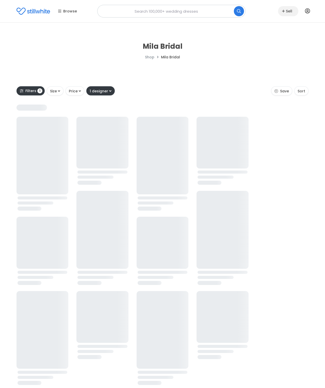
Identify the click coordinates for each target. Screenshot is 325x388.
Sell (287, 11)
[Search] (239, 11)
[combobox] (171, 11)
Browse (67, 11)
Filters (31, 90)
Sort (301, 91)
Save (281, 91)
